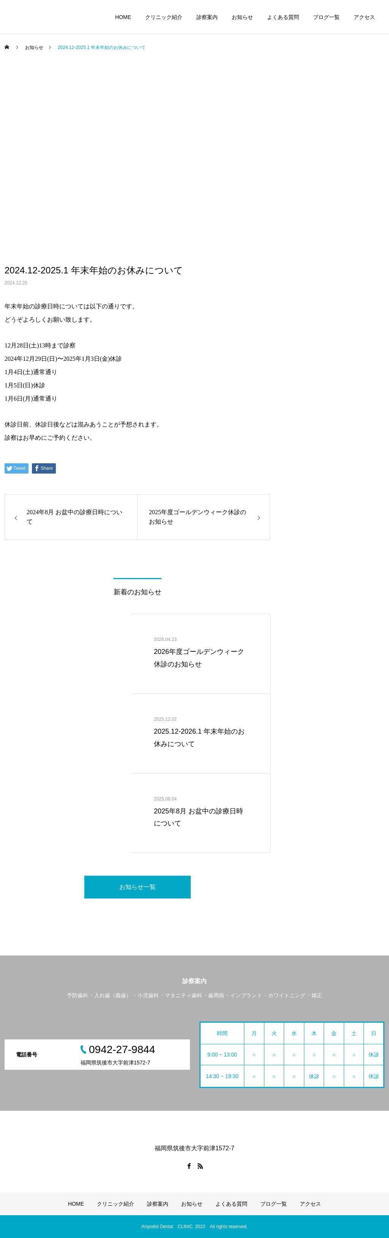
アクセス (364, 17)
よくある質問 (283, 17)
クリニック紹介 (163, 17)
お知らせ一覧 (137, 887)
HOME (123, 17)
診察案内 (207, 17)
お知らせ (242, 17)
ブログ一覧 (326, 17)
